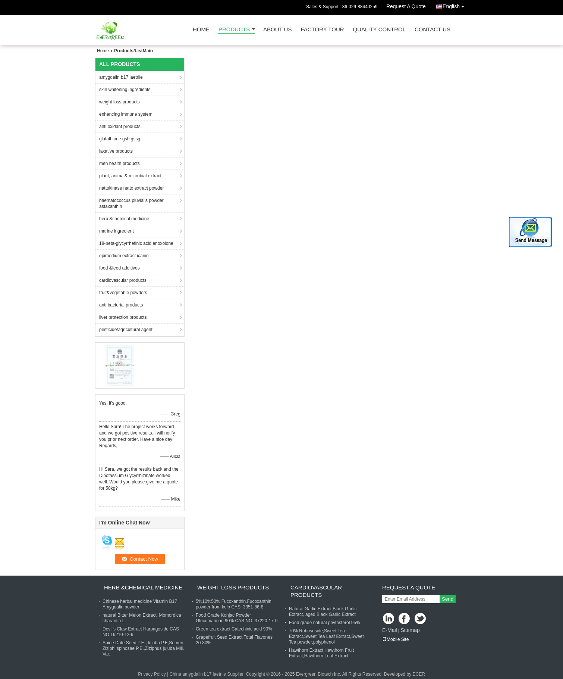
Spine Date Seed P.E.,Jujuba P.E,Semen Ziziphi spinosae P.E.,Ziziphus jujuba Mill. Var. (143, 648)
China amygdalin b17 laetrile (198, 674)
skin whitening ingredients (124, 89)
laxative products (116, 151)
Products (234, 29)
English (455, 5)
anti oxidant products (120, 126)
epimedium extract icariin (124, 255)
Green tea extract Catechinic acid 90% (234, 629)
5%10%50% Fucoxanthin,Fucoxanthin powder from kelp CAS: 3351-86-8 (233, 604)
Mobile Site (395, 639)
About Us (277, 29)
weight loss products (119, 102)
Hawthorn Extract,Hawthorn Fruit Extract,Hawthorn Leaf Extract (321, 653)
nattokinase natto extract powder (131, 188)
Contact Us (432, 29)
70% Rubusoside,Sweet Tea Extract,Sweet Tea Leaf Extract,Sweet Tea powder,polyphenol (326, 636)
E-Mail (389, 630)
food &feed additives (119, 268)
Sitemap (409, 630)
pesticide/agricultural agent (125, 329)
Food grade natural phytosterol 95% (324, 622)
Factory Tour (322, 29)
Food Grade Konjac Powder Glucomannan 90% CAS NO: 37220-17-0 (236, 618)
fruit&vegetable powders (123, 292)
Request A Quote (406, 6)
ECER (419, 674)
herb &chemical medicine (124, 218)
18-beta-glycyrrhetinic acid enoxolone (136, 243)
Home (201, 29)
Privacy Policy (152, 674)
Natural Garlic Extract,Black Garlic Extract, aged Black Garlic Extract (322, 611)
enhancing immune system (125, 114)
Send (447, 599)
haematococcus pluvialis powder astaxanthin (131, 203)
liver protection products (123, 317)
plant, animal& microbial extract (130, 175)
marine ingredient (116, 231)
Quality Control (379, 29)
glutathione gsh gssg (119, 138)
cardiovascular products (123, 280)
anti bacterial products (121, 305)
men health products (119, 163)
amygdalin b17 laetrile (121, 77)
